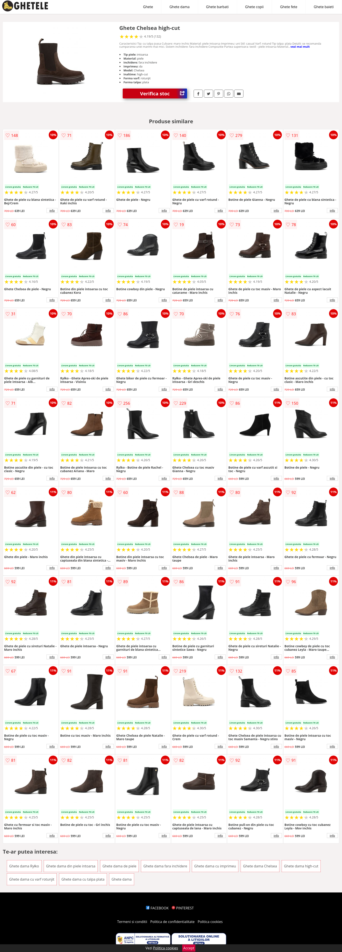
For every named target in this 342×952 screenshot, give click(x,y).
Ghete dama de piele (120, 866)
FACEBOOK (157, 908)
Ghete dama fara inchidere (165, 866)
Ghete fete (288, 6)
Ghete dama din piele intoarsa (70, 866)
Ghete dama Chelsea (260, 866)
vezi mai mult (300, 47)
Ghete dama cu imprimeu (215, 866)
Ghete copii (254, 6)
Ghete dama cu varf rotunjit (31, 879)
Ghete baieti (324, 6)
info (52, 210)
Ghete (148, 6)
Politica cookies (210, 921)
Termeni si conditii (132, 921)
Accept (188, 948)
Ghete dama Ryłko (24, 866)
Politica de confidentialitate (172, 921)
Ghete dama (179, 6)
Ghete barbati (217, 6)
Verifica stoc (163, 93)
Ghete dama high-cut (301, 866)
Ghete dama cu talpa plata (82, 879)
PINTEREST (183, 908)
